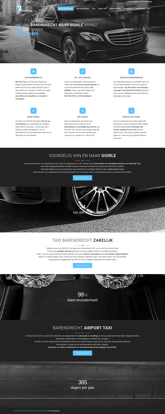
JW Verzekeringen (54, 410)
